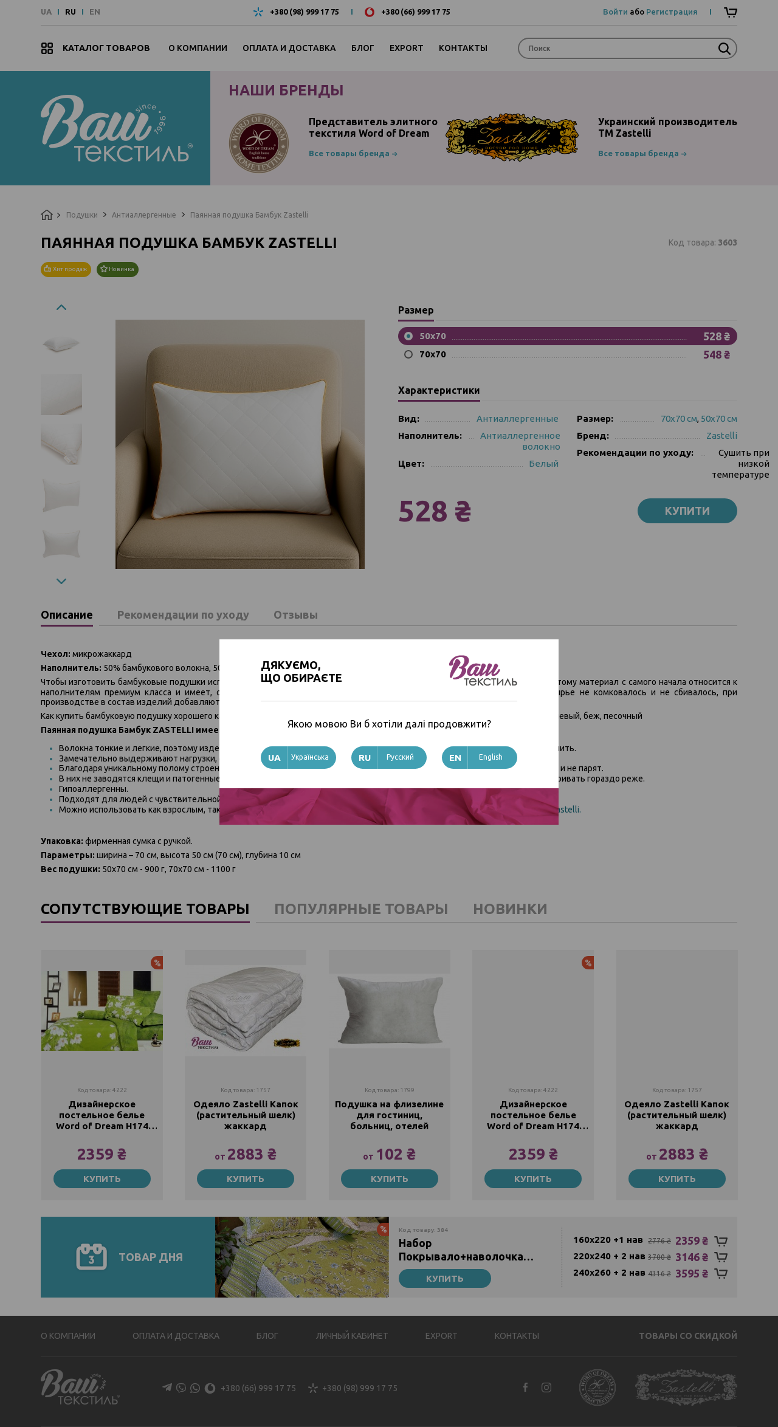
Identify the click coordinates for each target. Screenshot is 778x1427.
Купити (687, 510)
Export (407, 48)
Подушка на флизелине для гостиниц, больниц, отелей (389, 1115)
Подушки (82, 215)
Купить (102, 1179)
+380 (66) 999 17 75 (415, 12)
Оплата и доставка (289, 48)
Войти (615, 11)
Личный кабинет (352, 1336)
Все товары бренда (349, 153)
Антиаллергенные (144, 215)
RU (70, 12)
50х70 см (719, 418)
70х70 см (679, 418)
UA (46, 12)
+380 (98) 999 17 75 (304, 12)
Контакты (463, 48)
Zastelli (721, 435)
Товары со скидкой (688, 1336)
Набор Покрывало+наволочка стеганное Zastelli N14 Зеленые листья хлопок (463, 1250)
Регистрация (672, 11)
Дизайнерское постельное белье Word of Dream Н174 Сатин (102, 1115)
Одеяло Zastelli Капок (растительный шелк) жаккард (245, 1115)
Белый (544, 463)
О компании (197, 48)
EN (94, 12)
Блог (362, 48)
